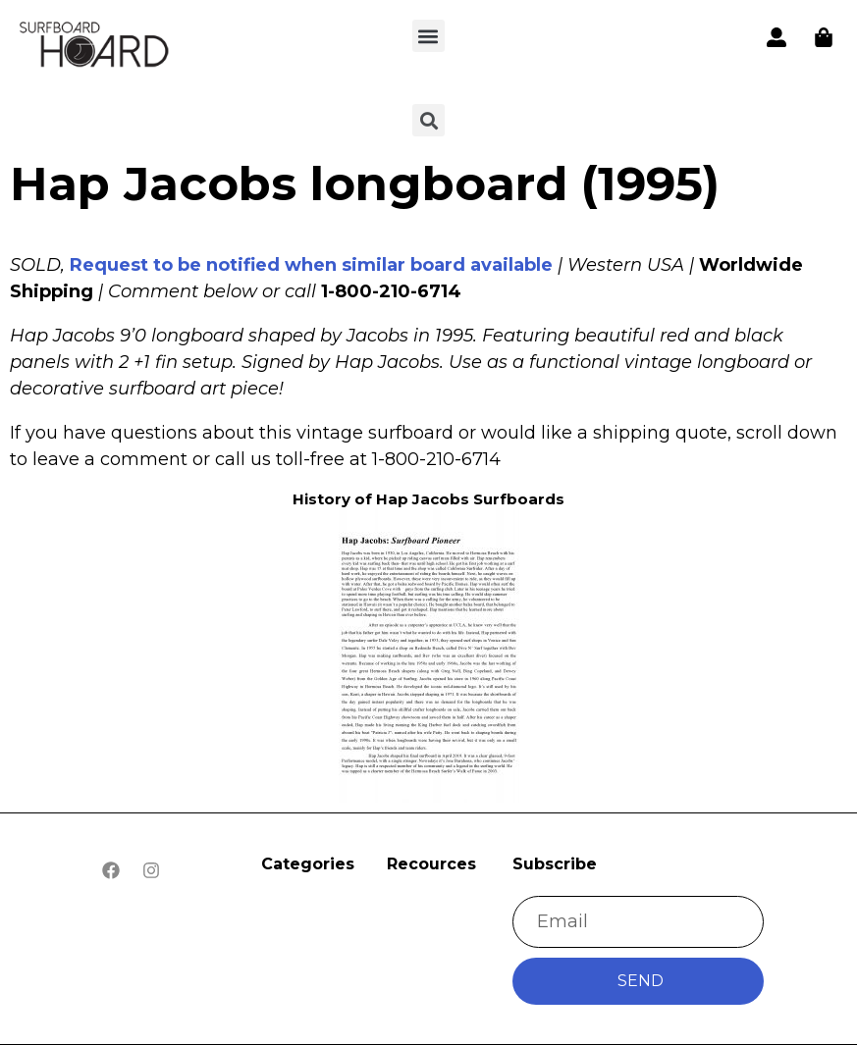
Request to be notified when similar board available (311, 265)
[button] (428, 36)
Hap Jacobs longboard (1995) (365, 183)
